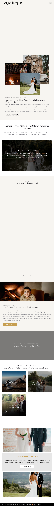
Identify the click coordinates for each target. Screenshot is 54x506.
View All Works (27, 276)
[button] (50, 3)
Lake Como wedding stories (27, 160)
